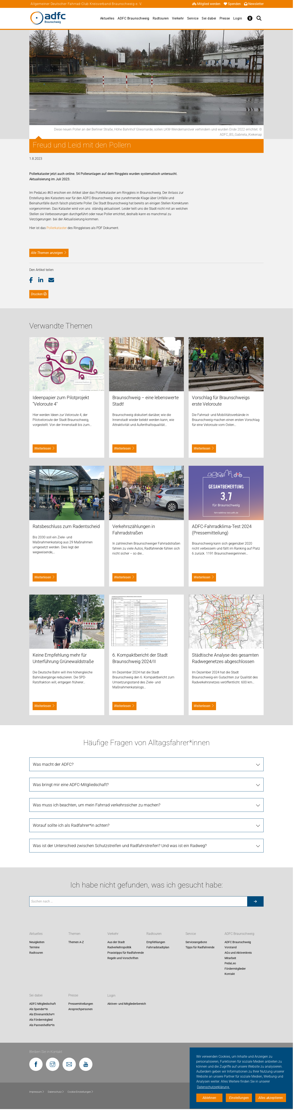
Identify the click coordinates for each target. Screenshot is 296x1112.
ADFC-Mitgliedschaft (42, 1004)
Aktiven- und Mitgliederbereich (126, 1004)
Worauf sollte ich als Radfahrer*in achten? (71, 825)
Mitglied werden (206, 4)
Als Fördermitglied (41, 1019)
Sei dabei (209, 18)
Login (237, 18)
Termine (34, 947)
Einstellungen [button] (239, 1098)
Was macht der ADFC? (53, 764)
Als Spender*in (38, 1009)
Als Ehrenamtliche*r (42, 1014)
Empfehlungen (155, 942)
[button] (33, 280)
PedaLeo (230, 963)
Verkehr (178, 18)
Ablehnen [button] (209, 1098)
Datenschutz (56, 1091)
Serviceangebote (196, 942)
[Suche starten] (255, 901)
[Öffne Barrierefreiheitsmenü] (249, 18)
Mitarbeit (230, 958)
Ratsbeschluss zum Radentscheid (66, 526)
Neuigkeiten (36, 942)
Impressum (36, 1091)
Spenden (232, 4)
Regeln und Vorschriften (122, 958)
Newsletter (254, 4)
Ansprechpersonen (80, 1009)
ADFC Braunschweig (133, 18)
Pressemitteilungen (80, 1004)
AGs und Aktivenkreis (238, 952)
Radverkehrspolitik (119, 947)
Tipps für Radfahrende (199, 947)
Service (193, 18)
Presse (225, 18)
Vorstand (231, 947)
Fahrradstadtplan (157, 947)
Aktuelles (107, 18)
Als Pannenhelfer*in (42, 1025)
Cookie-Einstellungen (80, 1091)
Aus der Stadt (116, 942)
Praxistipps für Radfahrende (125, 952)
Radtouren (161, 18)
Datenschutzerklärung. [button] (213, 1087)
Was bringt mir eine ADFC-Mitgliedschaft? (71, 784)
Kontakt (230, 974)
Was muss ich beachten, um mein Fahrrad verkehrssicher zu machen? (96, 804)
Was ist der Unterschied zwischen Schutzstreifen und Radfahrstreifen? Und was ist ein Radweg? (120, 845)
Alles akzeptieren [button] (270, 1098)
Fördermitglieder (235, 968)
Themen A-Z (76, 942)
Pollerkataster (56, 228)
